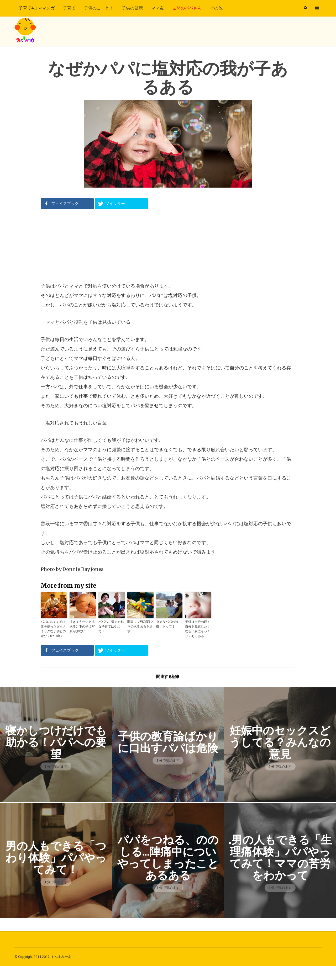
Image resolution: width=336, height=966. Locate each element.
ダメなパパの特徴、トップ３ (167, 624)
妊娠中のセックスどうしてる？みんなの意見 (280, 742)
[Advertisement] (168, 245)
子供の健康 (132, 8)
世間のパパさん (187, 8)
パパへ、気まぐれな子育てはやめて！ (111, 626)
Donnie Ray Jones (82, 569)
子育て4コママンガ (37, 8)
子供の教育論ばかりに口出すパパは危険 (168, 742)
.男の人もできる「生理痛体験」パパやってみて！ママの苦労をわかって (280, 858)
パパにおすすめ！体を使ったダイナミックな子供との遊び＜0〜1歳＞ (53, 629)
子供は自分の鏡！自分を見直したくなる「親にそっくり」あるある (197, 629)
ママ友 (157, 8)
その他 (216, 8)
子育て (69, 8)
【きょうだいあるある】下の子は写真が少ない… (82, 626)
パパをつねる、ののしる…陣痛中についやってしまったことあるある (168, 858)
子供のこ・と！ (98, 8)
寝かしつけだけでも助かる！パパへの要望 (56, 742)
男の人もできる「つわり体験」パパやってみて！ (56, 858)
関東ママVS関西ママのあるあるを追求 (140, 626)
